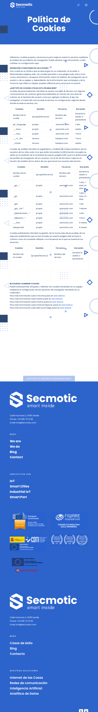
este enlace (59, 295)
